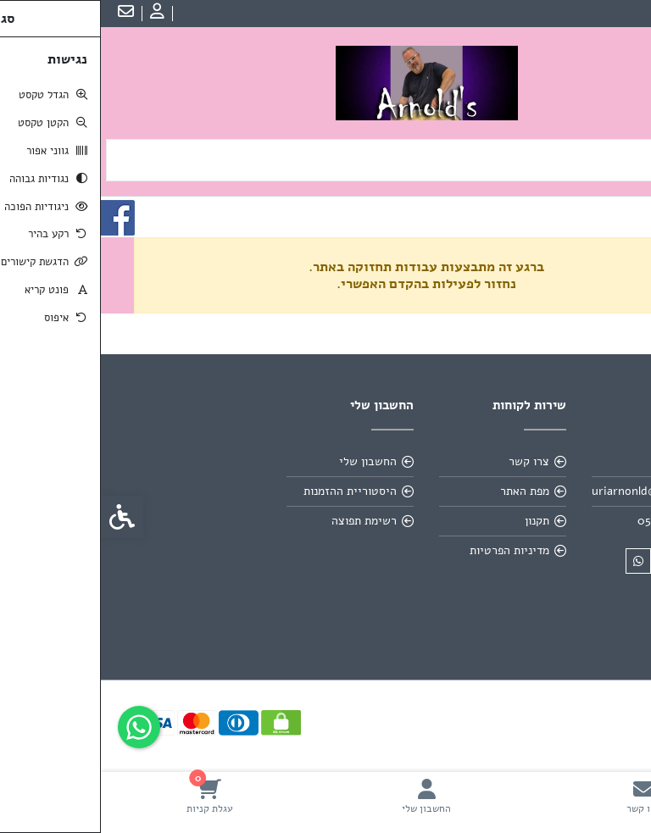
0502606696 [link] (569, 521)
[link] (542, 796)
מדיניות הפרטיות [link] (408, 550)
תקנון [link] (436, 521)
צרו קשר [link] (428, 461)
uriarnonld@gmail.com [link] (551, 491)
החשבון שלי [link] (267, 461)
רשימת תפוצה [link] (263, 521)
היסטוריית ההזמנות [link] (249, 491)
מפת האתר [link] (423, 491)
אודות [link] (588, 461)
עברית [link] (625, 13)
